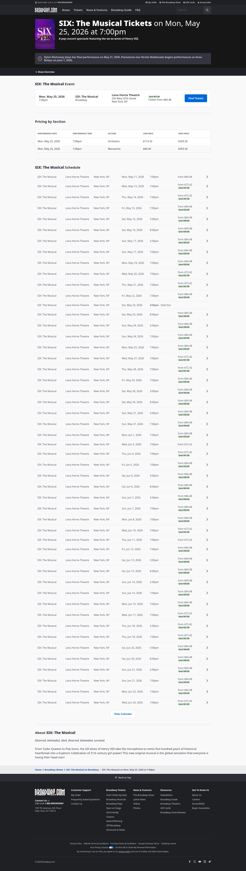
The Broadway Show (170, 2)
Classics (110, 816)
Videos (136, 803)
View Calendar (123, 714)
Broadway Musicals (116, 799)
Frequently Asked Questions (85, 799)
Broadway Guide (121, 10)
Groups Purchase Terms (148, 843)
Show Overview (45, 72)
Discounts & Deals (115, 829)
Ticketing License (168, 843)
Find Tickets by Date (116, 795)
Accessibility (198, 803)
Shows (66, 10)
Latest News (139, 799)
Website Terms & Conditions (96, 843)
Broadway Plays (114, 803)
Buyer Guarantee (201, 808)
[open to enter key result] (207, 10)
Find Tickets (195, 98)
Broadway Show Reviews (173, 812)
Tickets (78, 10)
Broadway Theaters (170, 803)
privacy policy (125, 851)
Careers (196, 799)
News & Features (96, 10)
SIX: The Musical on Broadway (81, 769)
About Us (196, 795)
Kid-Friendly (112, 812)
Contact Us (41, 800)
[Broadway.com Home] (46, 10)
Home (38, 769)
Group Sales (204, 2)
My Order (151, 2)
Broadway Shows (52, 769)
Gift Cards (189, 2)
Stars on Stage (113, 808)
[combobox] (193, 10)
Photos (136, 808)
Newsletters (166, 795)
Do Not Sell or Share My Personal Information (136, 847)
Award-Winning (114, 821)
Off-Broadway (113, 825)
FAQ (137, 10)
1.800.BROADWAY (53, 2)
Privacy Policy (76, 843)
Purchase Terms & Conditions (123, 843)
